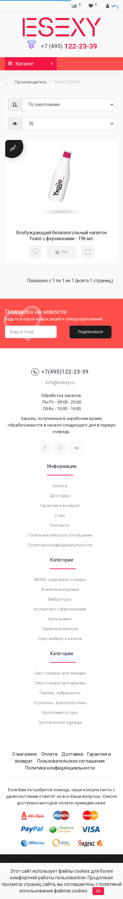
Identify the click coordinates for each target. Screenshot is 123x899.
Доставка (60, 495)
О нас (59, 515)
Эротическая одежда (60, 722)
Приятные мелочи (60, 628)
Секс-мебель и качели (60, 638)
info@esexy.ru (60, 382)
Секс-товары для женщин (60, 673)
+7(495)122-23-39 (60, 372)
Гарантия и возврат (60, 505)
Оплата (59, 485)
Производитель (27, 82)
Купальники (60, 618)
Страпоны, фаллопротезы (60, 702)
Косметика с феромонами (60, 609)
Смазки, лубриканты (59, 692)
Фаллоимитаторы (60, 712)
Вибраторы (60, 599)
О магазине (24, 754)
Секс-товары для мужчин (60, 682)
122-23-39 (69, 46)
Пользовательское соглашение (60, 535)
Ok (98, 891)
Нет (61, 252)
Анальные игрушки (60, 589)
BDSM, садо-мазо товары (60, 579)
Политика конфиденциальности (60, 544)
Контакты (60, 525)
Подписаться (90, 332)
